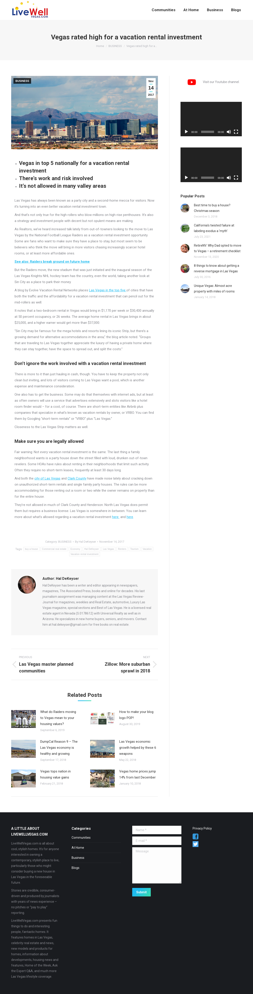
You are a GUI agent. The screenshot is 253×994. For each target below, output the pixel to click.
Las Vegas (108, 549)
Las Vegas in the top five (107, 290)
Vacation (147, 549)
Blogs (75, 868)
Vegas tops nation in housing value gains (55, 774)
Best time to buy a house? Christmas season (212, 208)
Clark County (77, 478)
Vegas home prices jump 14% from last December (137, 774)
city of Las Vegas (47, 478)
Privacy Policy (202, 828)
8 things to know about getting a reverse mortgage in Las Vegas (216, 268)
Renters (122, 549)
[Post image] (23, 719)
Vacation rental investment (85, 554)
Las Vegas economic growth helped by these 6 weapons (137, 748)
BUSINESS (22, 81)
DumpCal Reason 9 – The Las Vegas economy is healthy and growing (59, 748)
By (85, 541)
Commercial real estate (54, 549)
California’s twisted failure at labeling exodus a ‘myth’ (214, 228)
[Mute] (229, 132)
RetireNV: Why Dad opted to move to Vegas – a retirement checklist (217, 248)
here (115, 517)
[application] (211, 119)
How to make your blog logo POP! (136, 715)
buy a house (31, 549)
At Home (78, 847)
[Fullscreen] (236, 132)
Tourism (134, 549)
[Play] (186, 132)
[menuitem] (163, 10)
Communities (81, 837)
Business (78, 858)
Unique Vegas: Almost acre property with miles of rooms (214, 288)
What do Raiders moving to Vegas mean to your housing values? (58, 718)
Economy (75, 549)
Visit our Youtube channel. (210, 82)
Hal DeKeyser (91, 549)
